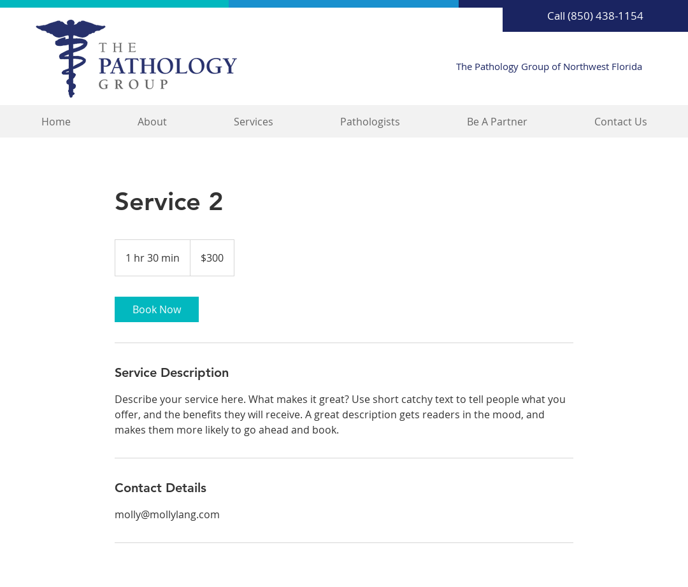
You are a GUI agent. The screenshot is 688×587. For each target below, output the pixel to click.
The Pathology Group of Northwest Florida (549, 66)
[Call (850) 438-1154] (595, 16)
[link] (157, 309)
